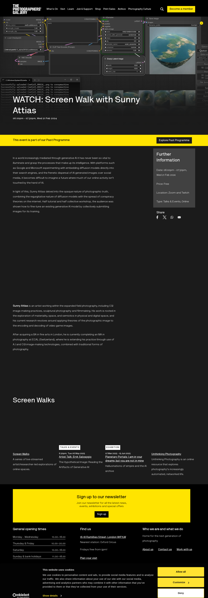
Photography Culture (140, 9)
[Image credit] (201, 23)
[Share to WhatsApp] (171, 217)
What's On (52, 9)
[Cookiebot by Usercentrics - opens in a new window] (21, 591)
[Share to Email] (179, 217)
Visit (63, 9)
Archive (122, 9)
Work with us (184, 549)
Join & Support (85, 9)
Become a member (181, 9)
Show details (50, 591)
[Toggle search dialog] (162, 9)
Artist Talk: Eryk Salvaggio (75, 457)
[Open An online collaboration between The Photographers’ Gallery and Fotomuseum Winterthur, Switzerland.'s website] (27, 374)
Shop (98, 9)
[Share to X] (164, 217)
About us (148, 549)
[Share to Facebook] (157, 217)
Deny (181, 589)
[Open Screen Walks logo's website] (65, 374)
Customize (181, 578)
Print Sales (110, 9)
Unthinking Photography (166, 454)
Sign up (101, 514)
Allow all (181, 567)
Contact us (165, 549)
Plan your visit (88, 558)
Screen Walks (21, 454)
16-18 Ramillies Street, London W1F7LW (103, 537)
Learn (71, 9)
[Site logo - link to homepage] (30, 9)
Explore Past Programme (174, 140)
